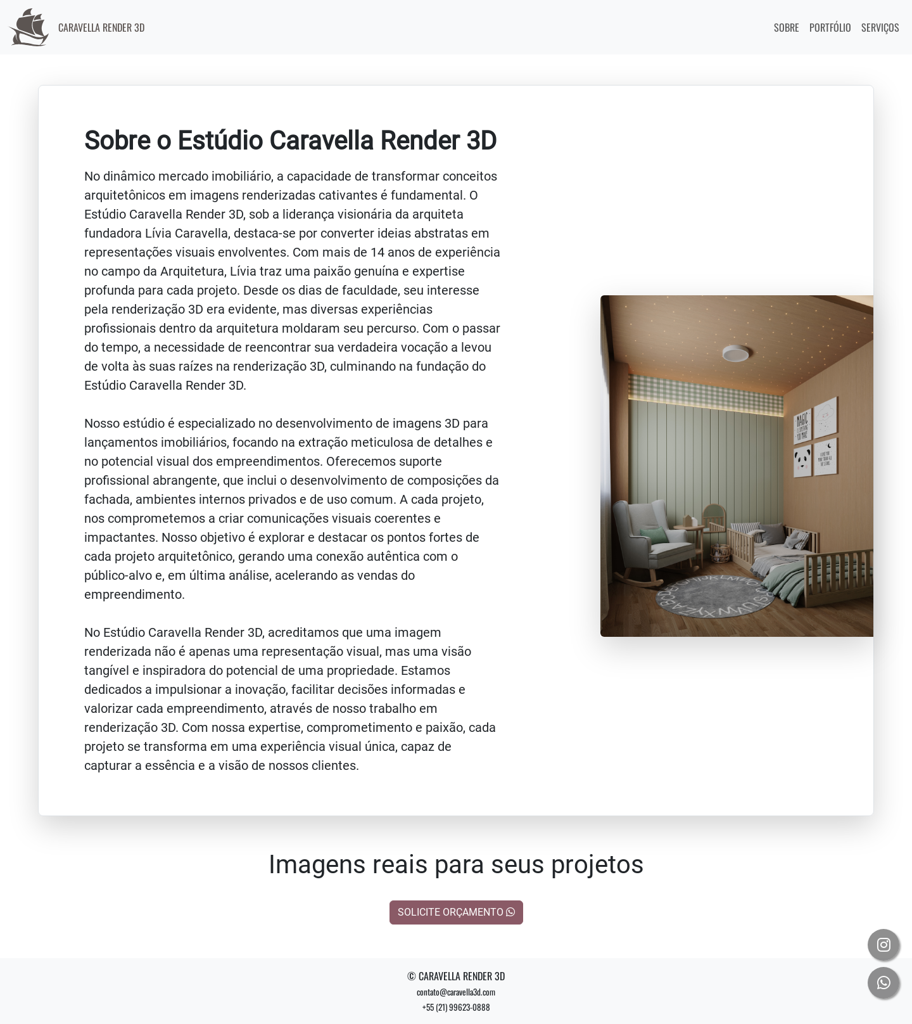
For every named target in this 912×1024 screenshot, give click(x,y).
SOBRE (786, 27)
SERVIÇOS (880, 27)
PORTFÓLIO (830, 27)
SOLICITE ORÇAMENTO (456, 912)
